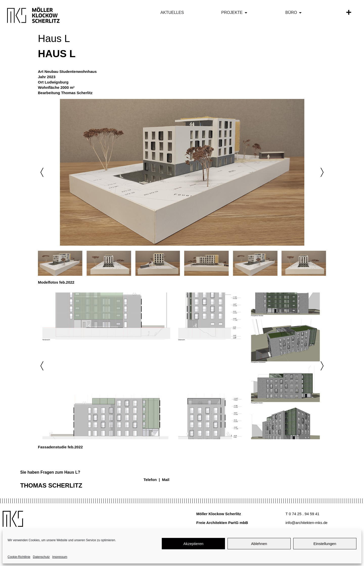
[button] (41, 172)
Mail (165, 479)
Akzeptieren (193, 543)
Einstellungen (324, 543)
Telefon (150, 479)
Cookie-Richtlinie (19, 557)
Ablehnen (259, 543)
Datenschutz (41, 557)
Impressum (59, 557)
